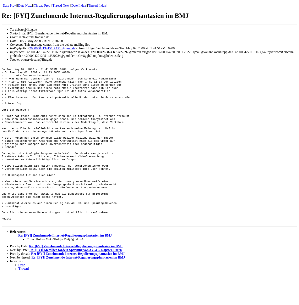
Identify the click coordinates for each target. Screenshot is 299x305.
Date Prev (9, 5)
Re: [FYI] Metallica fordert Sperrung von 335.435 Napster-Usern (75, 281)
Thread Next (61, 5)
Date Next (25, 5)
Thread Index (97, 5)
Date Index (78, 5)
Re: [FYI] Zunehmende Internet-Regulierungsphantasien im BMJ (65, 266)
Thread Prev (42, 5)
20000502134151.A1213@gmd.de (52, 48)
